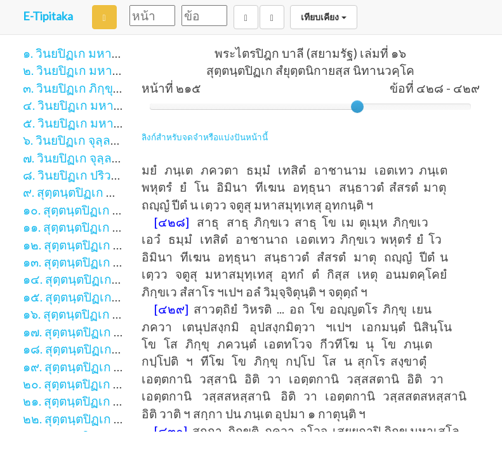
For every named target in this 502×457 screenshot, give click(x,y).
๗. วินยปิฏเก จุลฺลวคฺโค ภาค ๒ (100, 157)
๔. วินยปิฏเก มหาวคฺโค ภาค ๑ (101, 105)
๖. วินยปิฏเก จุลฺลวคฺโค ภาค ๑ (99, 140)
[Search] (104, 17)
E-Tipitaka (48, 16)
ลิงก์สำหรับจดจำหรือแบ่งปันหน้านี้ (205, 137)
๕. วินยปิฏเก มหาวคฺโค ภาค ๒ (101, 123)
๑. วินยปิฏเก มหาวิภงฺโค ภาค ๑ (103, 53)
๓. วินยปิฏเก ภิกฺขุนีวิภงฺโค (90, 88)
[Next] (272, 17)
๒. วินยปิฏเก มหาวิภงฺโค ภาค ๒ (104, 70)
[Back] (246, 17)
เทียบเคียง (324, 17)
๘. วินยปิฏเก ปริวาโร (77, 175)
